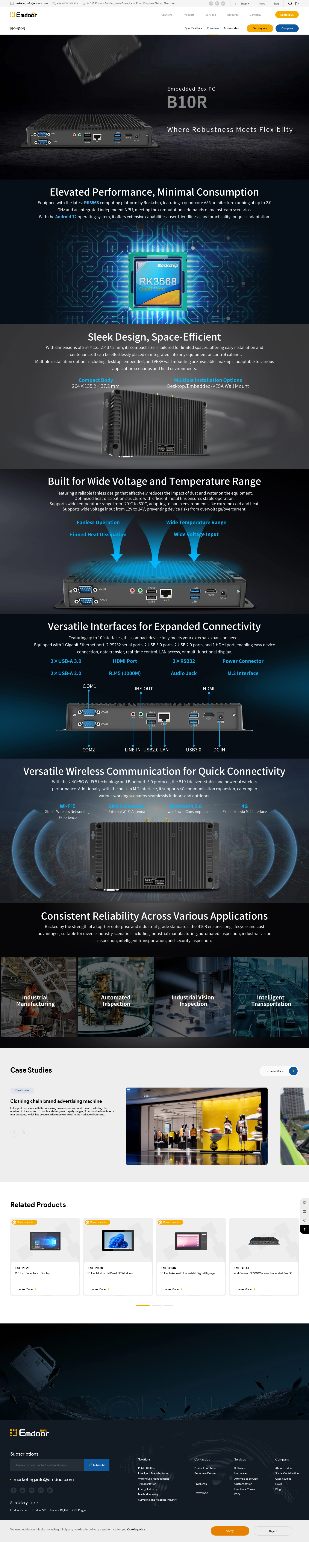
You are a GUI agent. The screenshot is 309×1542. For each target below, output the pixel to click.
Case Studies (283, 1478)
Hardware (240, 1473)
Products (191, 15)
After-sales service (246, 1478)
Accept (230, 1531)
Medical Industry (148, 1494)
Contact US (287, 14)
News (278, 1483)
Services (213, 15)
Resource (235, 15)
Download (201, 1493)
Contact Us (202, 1459)
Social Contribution (287, 1473)
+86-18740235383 (67, 3)
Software (239, 1468)
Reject (273, 1531)
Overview (213, 28)
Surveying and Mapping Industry (157, 1499)
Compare (287, 28)
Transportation (147, 1483)
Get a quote (260, 28)
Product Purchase (205, 1468)
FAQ (237, 1494)
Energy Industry (147, 1489)
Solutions (169, 15)
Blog (278, 1489)
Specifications (193, 28)
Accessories (231, 28)
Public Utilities (146, 1468)
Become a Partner (205, 1473)
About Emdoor (284, 1468)
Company (258, 15)
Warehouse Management (153, 1478)
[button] (14, 1133)
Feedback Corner (244, 1489)
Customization (243, 1483)
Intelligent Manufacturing (153, 1473)
